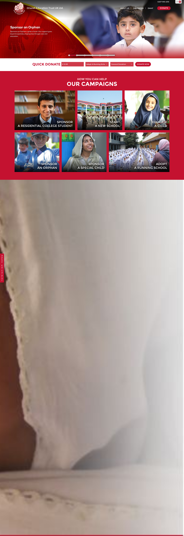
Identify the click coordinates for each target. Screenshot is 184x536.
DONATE (164, 8)
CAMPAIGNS (138, 8)
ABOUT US (124, 8)
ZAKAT (150, 8)
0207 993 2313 (163, 2)
